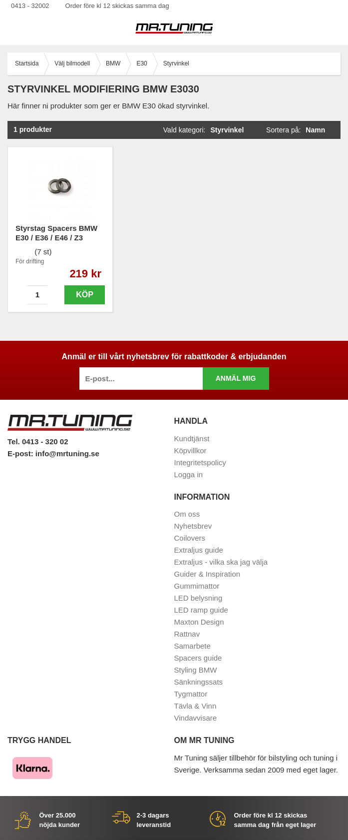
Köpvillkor (190, 450)
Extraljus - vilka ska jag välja (221, 562)
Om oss (187, 514)
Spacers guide (198, 658)
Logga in (188, 474)
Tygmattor (191, 694)
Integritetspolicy (200, 462)
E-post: (21, 453)
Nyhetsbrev (193, 526)
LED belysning (198, 598)
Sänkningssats (198, 682)
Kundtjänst (192, 438)
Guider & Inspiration (207, 574)
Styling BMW (195, 670)
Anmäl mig (236, 378)
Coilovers (190, 538)
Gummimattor (197, 586)
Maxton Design (199, 622)
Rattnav (187, 634)
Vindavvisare (195, 718)
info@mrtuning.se (67, 453)
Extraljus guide (198, 550)
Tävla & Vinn (195, 706)
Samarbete (192, 646)
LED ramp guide (201, 610)
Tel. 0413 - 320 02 (37, 441)
